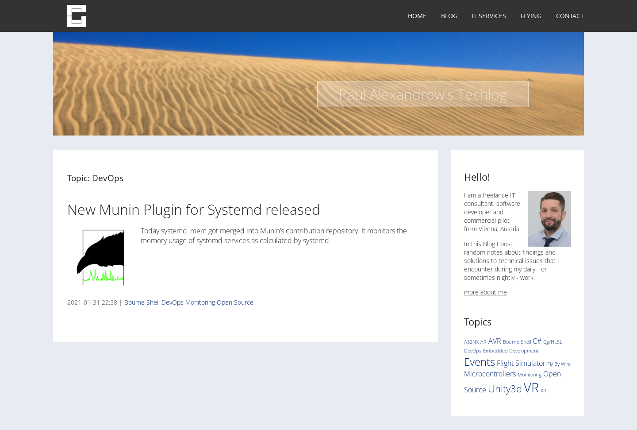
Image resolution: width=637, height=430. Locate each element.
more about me (485, 292)
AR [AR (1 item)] (483, 342)
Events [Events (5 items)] (479, 361)
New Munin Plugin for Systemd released (193, 209)
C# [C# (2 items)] (537, 341)
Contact (570, 16)
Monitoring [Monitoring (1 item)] (529, 375)
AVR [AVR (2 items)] (494, 341)
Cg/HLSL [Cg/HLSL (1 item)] (552, 342)
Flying (531, 16)
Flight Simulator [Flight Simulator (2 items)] (521, 363)
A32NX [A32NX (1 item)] (471, 342)
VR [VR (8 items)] (531, 387)
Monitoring (200, 302)
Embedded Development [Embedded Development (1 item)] (511, 351)
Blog (449, 16)
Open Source (235, 302)
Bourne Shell (142, 302)
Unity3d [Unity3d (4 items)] (505, 388)
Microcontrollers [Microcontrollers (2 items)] (490, 374)
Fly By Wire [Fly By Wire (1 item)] (559, 364)
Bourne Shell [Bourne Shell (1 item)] (517, 342)
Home (417, 16)
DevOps (172, 302)
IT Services (489, 16)
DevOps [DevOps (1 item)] (472, 351)
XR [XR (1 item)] (543, 390)
